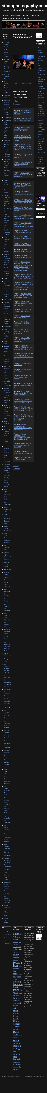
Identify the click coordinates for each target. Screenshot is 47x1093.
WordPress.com (40, 1076)
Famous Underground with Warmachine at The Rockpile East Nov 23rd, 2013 (23, 427)
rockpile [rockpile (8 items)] (17, 1045)
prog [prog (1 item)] (14, 1029)
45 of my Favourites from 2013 (7, 69)
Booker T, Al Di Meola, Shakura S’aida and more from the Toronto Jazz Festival (22, 147)
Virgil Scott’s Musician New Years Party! (7, 830)
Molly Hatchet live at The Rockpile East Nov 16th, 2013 (23, 445)
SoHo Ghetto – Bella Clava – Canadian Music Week (22, 331)
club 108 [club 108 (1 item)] (15, 952)
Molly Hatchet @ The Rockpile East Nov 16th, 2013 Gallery (7, 411)
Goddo (6, 278)
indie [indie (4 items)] (17, 987)
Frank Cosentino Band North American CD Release (7, 230)
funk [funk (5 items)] (16, 966)
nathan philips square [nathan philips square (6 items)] (16, 1011)
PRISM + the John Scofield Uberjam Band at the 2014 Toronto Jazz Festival (23, 276)
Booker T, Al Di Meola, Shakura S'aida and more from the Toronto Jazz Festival (22, 137)
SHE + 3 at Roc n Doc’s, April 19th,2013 (7, 582)
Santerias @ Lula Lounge (6, 564)
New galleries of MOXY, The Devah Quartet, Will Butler (22, 112)
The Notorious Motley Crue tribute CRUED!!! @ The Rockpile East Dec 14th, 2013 (23, 417)
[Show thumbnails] (23, 83)
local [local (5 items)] (15, 998)
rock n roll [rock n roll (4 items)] (17, 1043)
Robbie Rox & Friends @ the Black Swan (7, 519)
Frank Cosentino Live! (7, 239)
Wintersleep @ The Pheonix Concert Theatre (7, 887)
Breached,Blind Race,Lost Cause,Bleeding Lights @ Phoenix (22, 185)
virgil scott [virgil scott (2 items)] (16, 1062)
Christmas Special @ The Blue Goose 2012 (7, 163)
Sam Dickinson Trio (7, 547)
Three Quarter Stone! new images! (22, 316)
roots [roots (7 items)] (15, 1048)
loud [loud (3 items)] (19, 998)
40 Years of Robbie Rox (7, 62)
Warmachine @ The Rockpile (7, 839)
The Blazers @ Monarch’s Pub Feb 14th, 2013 (7, 668)
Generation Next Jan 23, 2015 (7, 273)
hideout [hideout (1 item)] (20, 974)
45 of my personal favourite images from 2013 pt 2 (23, 385)
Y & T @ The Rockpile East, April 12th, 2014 (7, 898)
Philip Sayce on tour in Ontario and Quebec (22, 119)
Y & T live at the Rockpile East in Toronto (22, 310)
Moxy (5, 426)
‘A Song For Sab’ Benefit (6, 45)
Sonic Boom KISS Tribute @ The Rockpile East (7, 620)
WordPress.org (8, 943)
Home (5, 15)
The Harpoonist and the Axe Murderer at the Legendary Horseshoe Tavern (23, 192)
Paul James (7, 461)
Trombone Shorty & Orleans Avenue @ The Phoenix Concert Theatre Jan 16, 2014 (23, 356)
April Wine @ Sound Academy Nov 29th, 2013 (7, 105)
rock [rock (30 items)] (16, 1040)
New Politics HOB (6, 441)
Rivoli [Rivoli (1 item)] (20, 1035)
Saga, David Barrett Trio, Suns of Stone (7, 538)
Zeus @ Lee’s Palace (6, 920)
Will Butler (7, 870)
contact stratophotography (16, 18)
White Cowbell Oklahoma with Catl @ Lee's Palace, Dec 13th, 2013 (23, 393)
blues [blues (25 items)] (18, 949)
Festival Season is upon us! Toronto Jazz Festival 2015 (23, 155)
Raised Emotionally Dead (7, 509)
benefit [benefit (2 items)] (15, 947)
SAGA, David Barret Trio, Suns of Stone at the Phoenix (23, 174)
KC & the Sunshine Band (7, 361)
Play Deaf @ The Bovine (7, 497)
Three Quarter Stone (6, 772)
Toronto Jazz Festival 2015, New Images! (41, 127)
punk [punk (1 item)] (17, 1029)
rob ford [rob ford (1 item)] (15, 1037)
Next (29, 61)
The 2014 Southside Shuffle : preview (22, 231)
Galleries (15, 15)
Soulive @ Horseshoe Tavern (7, 632)
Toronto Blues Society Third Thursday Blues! (21, 323)
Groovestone (7, 299)
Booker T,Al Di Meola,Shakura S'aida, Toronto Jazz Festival (22, 128)
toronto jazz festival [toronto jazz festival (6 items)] (16, 1057)
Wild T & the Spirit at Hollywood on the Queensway (7, 862)
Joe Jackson (7, 326)
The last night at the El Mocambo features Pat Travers (23, 208)
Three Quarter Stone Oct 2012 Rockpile (7, 790)
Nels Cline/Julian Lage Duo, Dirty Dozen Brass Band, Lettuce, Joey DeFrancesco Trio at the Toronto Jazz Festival (23, 286)
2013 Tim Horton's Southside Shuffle (23, 458)
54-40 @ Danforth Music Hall (7, 76)
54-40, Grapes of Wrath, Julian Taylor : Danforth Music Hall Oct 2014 (23, 216)
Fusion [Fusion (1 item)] (20, 966)
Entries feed (7, 935)
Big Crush (7, 128)
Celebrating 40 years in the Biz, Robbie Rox (23, 452)
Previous (16, 61)
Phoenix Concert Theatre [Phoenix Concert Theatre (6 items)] (17, 1024)
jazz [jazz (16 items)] (15, 989)
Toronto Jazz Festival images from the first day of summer (23, 303)
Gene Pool (7, 268)
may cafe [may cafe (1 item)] (15, 1005)
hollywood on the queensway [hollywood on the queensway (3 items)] (17, 979)
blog (25, 15)
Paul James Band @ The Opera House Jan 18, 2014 (7, 468)
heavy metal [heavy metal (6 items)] (16, 972)
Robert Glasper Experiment (7, 528)
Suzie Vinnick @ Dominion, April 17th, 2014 (7, 646)
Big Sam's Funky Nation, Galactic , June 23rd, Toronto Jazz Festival (23, 295)
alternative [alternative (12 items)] (17, 935)
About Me (35, 15)
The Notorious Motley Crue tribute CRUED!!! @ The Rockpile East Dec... (23, 408)
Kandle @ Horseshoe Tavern (7, 354)
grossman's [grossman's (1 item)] (16, 968)
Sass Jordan (7, 569)
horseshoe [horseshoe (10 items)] (17, 985)
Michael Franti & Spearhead (7, 391)
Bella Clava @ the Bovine (7, 122)
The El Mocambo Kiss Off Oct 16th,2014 (7, 703)
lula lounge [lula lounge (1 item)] (16, 1000)
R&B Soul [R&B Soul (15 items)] (16, 1033)
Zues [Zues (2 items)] (17, 1069)
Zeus (5, 915)
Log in (6, 932)
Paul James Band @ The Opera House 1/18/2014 (23, 377)
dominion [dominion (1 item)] (15, 957)
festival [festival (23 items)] (17, 964)
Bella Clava (7, 117)
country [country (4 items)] (16, 955)
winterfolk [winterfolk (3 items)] (17, 1064)
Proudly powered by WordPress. (11, 1076)
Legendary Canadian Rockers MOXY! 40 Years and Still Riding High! (23, 347)
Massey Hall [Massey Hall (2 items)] (17, 1003)
